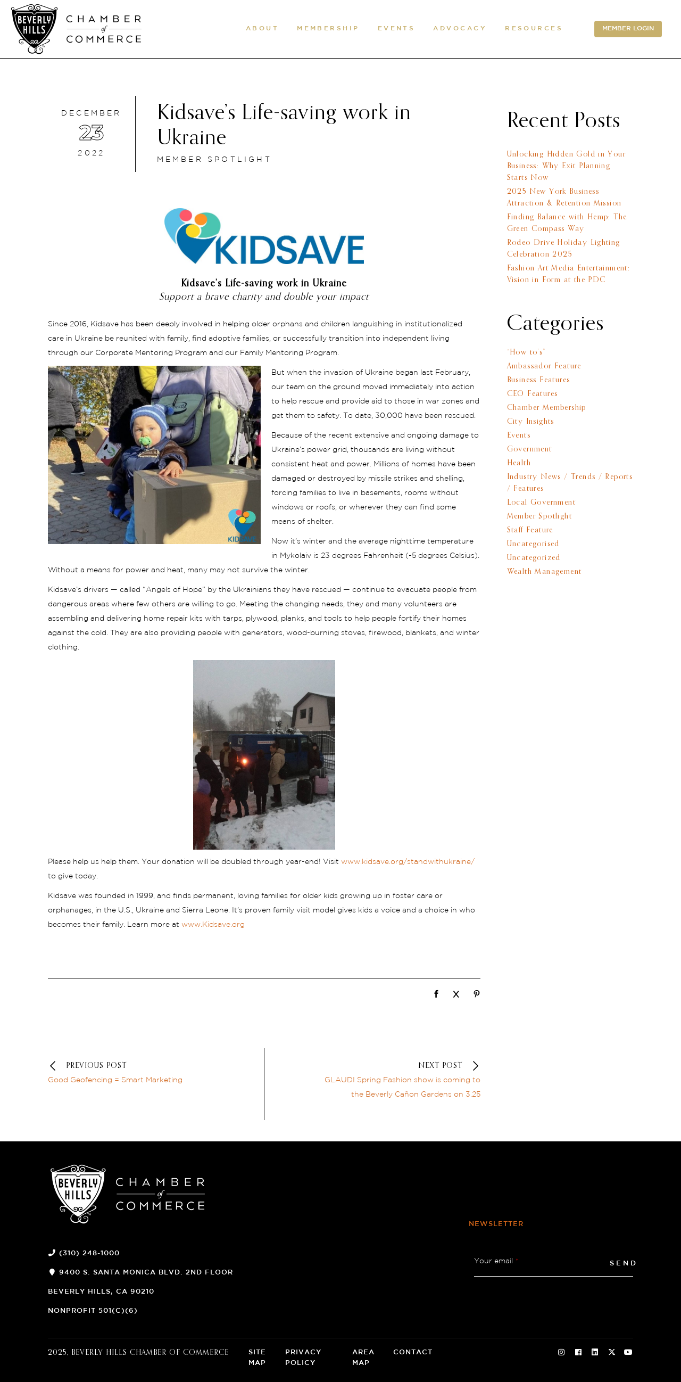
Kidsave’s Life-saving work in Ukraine (284, 126)
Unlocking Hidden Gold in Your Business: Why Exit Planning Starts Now (566, 166)
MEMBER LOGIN (628, 28)
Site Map (257, 1358)
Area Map (363, 1358)
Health (519, 463)
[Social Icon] (561, 1352)
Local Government (541, 502)
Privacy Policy (303, 1358)
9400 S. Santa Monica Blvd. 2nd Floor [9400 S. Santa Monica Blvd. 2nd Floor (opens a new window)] (146, 1273)
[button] (262, 29)
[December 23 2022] (91, 134)
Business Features (538, 380)
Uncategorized (534, 558)
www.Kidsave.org (213, 925)
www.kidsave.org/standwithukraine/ (408, 862)
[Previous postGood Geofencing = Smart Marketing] (127, 1073)
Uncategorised (533, 544)
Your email (496, 1261)
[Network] (436, 995)
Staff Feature (530, 530)
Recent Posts (563, 121)
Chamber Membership (546, 408)
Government (529, 449)
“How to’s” (526, 352)
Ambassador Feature (544, 366)
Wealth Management (544, 571)
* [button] (517, 1261)
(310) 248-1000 (89, 1253)
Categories (555, 324)
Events (518, 435)
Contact (413, 1352)
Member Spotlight (214, 160)
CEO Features (532, 394)
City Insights (530, 421)
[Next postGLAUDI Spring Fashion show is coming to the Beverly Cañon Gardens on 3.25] (400, 1080)
